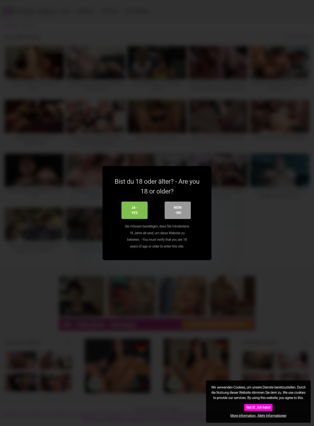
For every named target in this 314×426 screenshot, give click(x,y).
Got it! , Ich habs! (258, 407)
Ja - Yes (134, 210)
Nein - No (178, 210)
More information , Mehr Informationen (258, 416)
